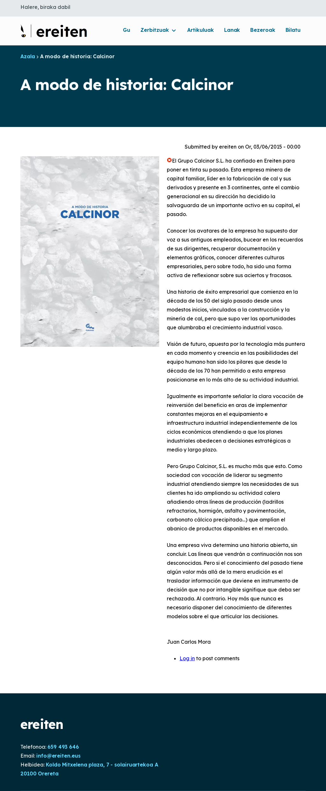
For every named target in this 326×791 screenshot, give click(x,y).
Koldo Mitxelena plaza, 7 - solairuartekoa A (102, 764)
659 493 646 (63, 747)
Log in (187, 658)
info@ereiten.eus (58, 755)
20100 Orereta (39, 773)
